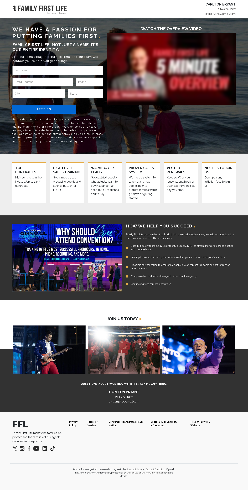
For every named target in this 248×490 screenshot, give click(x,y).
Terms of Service (92, 423)
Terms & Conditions (155, 469)
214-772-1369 (227, 9)
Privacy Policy (73, 423)
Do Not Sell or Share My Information (164, 423)
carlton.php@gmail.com (220, 13)
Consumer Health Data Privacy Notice (126, 423)
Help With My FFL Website (200, 423)
